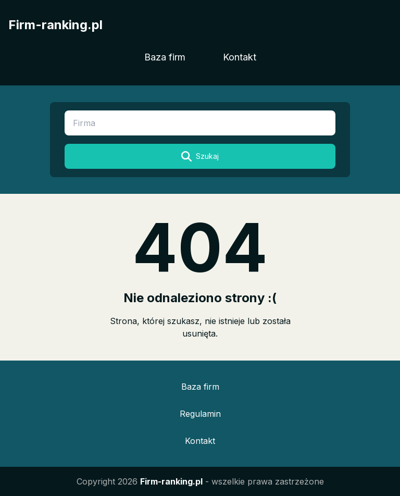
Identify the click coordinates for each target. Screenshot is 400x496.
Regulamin (200, 413)
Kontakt (239, 57)
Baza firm (164, 57)
